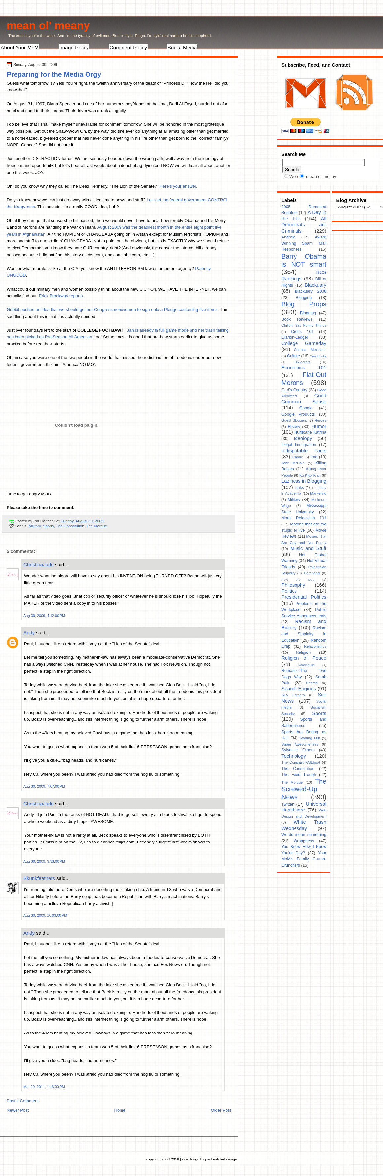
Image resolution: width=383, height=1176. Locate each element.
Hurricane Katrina (310, 432)
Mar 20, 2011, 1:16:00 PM (44, 1087)
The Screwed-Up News (303, 789)
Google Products (298, 414)
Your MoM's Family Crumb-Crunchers (303, 859)
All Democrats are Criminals (303, 225)
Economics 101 (303, 367)
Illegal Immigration (298, 444)
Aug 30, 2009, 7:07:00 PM (44, 786)
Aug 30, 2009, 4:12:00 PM (44, 616)
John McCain (293, 463)
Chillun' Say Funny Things (303, 325)
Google (306, 408)
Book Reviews (296, 319)
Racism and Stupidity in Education (303, 634)
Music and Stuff (308, 548)
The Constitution (70, 526)
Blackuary (315, 285)
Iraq (313, 457)
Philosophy (293, 585)
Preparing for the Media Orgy (54, 74)
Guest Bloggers (294, 420)
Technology (293, 756)
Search (312, 683)
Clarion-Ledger (294, 337)
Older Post (221, 1110)
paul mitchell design (221, 1159)
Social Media (182, 47)
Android (288, 237)
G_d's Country (294, 390)
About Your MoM (20, 47)
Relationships (315, 646)
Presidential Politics (303, 597)
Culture (293, 356)
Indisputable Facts (303, 450)
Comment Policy (128, 47)
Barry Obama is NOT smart (303, 260)
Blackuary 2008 (310, 291)
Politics (289, 591)
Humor (319, 426)
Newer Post (18, 1110)
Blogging (308, 313)
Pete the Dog (297, 579)
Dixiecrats (303, 362)
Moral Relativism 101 (303, 518)
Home (120, 1110)
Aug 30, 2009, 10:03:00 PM (45, 915)
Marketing (318, 493)
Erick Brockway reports (61, 295)
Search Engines (298, 688)
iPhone (297, 457)
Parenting (312, 573)
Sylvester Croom (298, 750)
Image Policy (74, 47)
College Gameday (303, 343)
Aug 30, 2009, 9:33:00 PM (44, 861)
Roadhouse (306, 665)
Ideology (303, 438)
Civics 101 (302, 331)
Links (299, 487)
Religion (303, 652)
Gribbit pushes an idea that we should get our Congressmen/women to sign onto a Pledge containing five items (112, 309)
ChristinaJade (38, 564)
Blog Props (303, 304)
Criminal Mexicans (310, 350)
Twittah (287, 804)
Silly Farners (293, 695)
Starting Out (309, 738)
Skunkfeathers (39, 878)
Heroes (320, 420)
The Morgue (96, 526)
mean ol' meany (48, 25)
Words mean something (303, 834)
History (294, 426)
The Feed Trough (298, 774)
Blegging (304, 297)
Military (35, 526)
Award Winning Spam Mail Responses (303, 243)
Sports (48, 526)
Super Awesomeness (299, 744)
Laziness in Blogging (303, 481)
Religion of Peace (303, 658)
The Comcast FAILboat (300, 762)
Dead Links (318, 356)
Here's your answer (177, 186)
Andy (29, 632)
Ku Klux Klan (310, 475)
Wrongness (304, 841)
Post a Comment (23, 1100)
